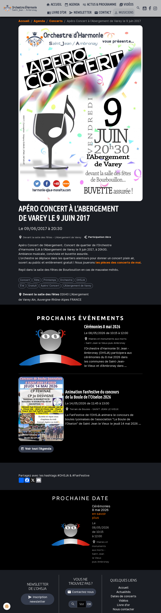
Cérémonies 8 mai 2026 (102, 326)
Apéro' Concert (50, 285)
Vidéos (126, 4)
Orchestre (66, 279)
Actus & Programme (99, 4)
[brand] (20, 8)
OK (89, 604)
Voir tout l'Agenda (38, 448)
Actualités (123, 592)
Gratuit (32, 285)
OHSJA (80, 279)
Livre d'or (56, 12)
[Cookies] (6, 606)
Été (22, 285)
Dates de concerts (123, 596)
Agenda (72, 4)
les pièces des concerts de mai (118, 262)
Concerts (56, 21)
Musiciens (123, 12)
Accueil (54, 4)
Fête (36, 279)
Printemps (49, 279)
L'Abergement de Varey (77, 285)
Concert (25, 279)
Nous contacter (123, 609)
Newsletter (80, 12)
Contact (102, 12)
